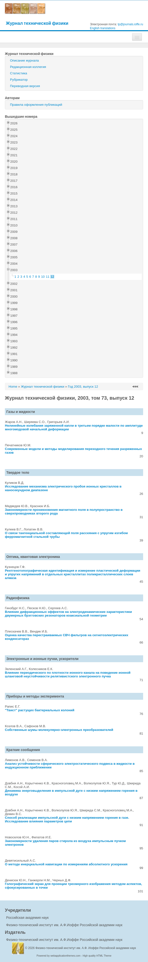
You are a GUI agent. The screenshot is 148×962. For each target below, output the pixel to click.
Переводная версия (25, 86)
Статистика (18, 73)
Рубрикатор (19, 79)
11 (48, 276)
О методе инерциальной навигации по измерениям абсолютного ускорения (66, 864)
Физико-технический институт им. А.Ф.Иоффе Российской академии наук (64, 925)
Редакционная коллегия (28, 67)
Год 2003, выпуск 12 (83, 386)
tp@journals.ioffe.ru (130, 24)
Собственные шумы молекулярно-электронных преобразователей (59, 730)
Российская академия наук (27, 918)
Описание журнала (24, 60)
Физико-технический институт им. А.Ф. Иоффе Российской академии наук (85, 948)
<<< (135, 386)
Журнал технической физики (37, 23)
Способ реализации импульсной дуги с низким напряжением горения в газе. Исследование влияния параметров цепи (67, 819)
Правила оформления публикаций (36, 104)
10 (43, 276)
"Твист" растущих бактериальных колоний (39, 710)
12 (52, 276)
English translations (102, 28)
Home (13, 386)
